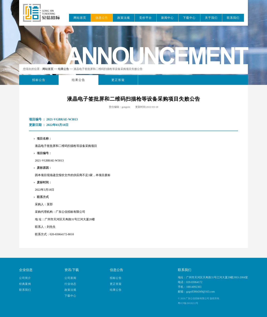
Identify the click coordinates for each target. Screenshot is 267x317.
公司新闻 (70, 278)
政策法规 (123, 17)
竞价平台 (145, 17)
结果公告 (64, 69)
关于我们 (211, 17)
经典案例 (25, 283)
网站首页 (80, 17)
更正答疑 (118, 80)
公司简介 (25, 278)
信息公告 (101, 17)
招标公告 (39, 80)
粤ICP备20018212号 (188, 303)
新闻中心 (167, 17)
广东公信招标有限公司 (43, 15)
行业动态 (70, 283)
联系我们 (233, 17)
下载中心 (189, 17)
